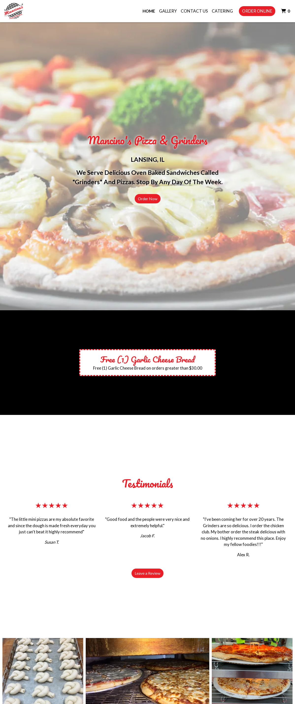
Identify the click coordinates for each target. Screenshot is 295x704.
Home (149, 11)
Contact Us (194, 11)
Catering (222, 11)
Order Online (257, 11)
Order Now (147, 198)
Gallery (168, 11)
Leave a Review (147, 573)
